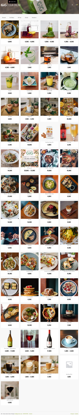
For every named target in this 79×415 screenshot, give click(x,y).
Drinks (26, 17)
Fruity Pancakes (30, 297)
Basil (30, 65)
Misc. (69, 65)
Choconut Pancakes (49, 297)
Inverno (9, 142)
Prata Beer (69, 142)
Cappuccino (29, 117)
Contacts (30, 413)
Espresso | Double (69, 349)
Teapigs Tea (49, 65)
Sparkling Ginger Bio (49, 142)
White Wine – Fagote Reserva (10, 349)
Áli (49, 117)
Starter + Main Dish (49, 168)
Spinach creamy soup (49, 194)
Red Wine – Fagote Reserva (49, 349)
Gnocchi (9, 220)
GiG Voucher (29, 168)
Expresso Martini (10, 400)
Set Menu (12, 17)
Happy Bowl (29, 323)
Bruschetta (29, 194)
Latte (30, 374)
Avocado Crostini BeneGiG (49, 271)
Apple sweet (69, 220)
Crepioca (10, 39)
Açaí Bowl (49, 323)
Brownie (49, 220)
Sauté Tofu (10, 168)
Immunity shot (29, 91)
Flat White (49, 374)
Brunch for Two (69, 117)
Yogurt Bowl (69, 323)
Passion (9, 91)
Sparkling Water (69, 374)
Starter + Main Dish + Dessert (10, 194)
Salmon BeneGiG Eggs (49, 245)
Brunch (4, 17)
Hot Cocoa (10, 117)
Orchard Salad (10, 271)
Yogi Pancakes (69, 297)
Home (38, 12)
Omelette (29, 245)
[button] (76, 5)
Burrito (9, 323)
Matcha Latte (69, 91)
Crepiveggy (69, 194)
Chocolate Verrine (9, 245)
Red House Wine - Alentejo (29, 349)
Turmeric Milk (49, 91)
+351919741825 (25, 413)
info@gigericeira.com (18, 413)
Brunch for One (30, 142)
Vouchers (34, 17)
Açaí (29, 39)
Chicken (29, 220)
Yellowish (10, 65)
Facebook (76, 413)
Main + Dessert (69, 168)
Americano (10, 374)
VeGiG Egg (69, 245)
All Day (19, 17)
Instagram (72, 413)
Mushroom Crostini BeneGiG (69, 271)
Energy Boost (49, 39)
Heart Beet (69, 39)
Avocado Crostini (29, 271)
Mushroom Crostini (10, 297)
